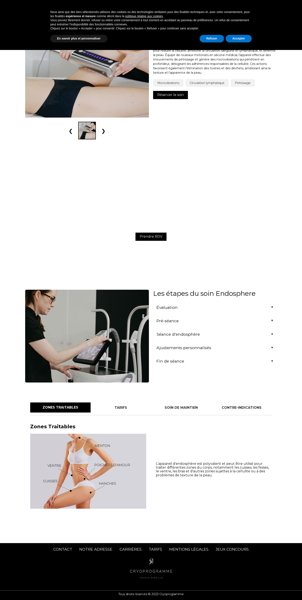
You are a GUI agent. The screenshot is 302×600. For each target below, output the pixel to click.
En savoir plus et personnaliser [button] (79, 588)
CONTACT (62, 549)
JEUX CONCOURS (232, 549)
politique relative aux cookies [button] (144, 566)
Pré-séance (167, 320)
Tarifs (233, 6)
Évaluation (167, 307)
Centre (215, 6)
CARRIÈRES (131, 549)
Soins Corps (161, 6)
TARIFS (155, 549)
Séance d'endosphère (178, 334)
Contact (252, 6)
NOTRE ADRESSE (95, 549)
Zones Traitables (60, 407)
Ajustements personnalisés (183, 347)
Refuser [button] (211, 588)
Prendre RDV (151, 236)
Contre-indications (242, 408)
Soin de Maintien (181, 408)
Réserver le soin (170, 95)
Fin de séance (170, 361)
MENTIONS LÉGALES (188, 549)
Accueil (137, 6)
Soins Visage (191, 6)
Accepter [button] (238, 588)
